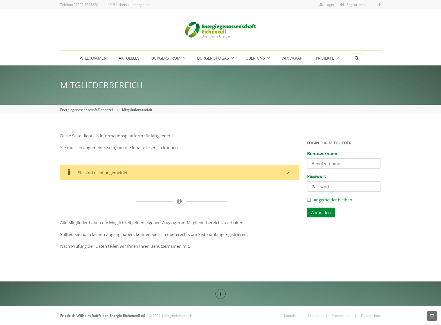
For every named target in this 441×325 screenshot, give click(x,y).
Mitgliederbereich (178, 315)
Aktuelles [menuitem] (129, 58)
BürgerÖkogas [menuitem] (215, 58)
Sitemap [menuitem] (313, 315)
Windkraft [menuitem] (293, 58)
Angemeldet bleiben (333, 200)
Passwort (316, 176)
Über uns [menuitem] (258, 58)
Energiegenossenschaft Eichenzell (87, 109)
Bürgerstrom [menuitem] (168, 58)
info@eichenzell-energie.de (128, 4)
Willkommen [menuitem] (93, 58)
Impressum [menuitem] (341, 315)
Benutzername (323, 153)
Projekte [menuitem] (327, 58)
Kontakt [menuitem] (290, 315)
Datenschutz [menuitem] (371, 315)
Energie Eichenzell (124, 315)
